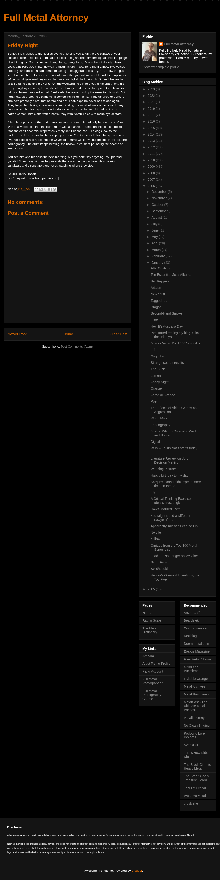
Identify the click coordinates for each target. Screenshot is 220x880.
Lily (153, 492)
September (159, 211)
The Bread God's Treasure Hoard (196, 778)
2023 (152, 89)
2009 (152, 166)
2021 (152, 102)
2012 (152, 147)
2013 (152, 141)
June (155, 230)
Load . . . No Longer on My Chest (175, 556)
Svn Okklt (191, 745)
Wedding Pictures (163, 469)
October (157, 205)
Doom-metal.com (196, 644)
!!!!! (153, 350)
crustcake (191, 803)
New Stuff (158, 294)
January (157, 262)
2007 (152, 179)
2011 (152, 154)
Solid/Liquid (159, 569)
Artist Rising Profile (156, 663)
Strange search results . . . (170, 363)
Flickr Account (152, 671)
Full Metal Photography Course (151, 695)
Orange (156, 388)
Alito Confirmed (162, 268)
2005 (152, 589)
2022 (152, 95)
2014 (152, 134)
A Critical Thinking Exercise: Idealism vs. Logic (171, 501)
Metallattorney (194, 718)
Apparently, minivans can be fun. (174, 526)
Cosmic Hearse (195, 628)
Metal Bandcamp (196, 694)
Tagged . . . (159, 301)
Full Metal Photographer (152, 681)
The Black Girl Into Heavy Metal (197, 766)
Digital (155, 442)
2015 (152, 128)
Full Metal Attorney (46, 17)
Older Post (118, 334)
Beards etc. (192, 620)
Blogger (137, 870)
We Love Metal (195, 796)
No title (156, 532)
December (159, 192)
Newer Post (17, 334)
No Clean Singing (197, 725)
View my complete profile (160, 67)
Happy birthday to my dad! (170, 475)
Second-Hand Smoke (166, 313)
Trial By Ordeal (195, 788)
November (159, 198)
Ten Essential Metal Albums (171, 275)
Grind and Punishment (192, 669)
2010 (152, 160)
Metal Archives (194, 686)
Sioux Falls (159, 562)
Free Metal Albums (197, 659)
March (156, 250)
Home (68, 334)
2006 (152, 186)
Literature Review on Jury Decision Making (169, 460)
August (157, 217)
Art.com (156, 288)
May (154, 237)
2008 (152, 173)
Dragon (156, 307)
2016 (152, 121)
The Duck (158, 369)
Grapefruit (158, 356)
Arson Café (192, 613)
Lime (154, 320)
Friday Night (159, 382)
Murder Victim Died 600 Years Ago (176, 343)
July (154, 224)
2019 (152, 108)
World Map (159, 418)
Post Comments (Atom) (77, 346)
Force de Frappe (163, 395)
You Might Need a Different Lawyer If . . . (170, 518)
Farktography (160, 425)
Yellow (155, 539)
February (158, 256)
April (155, 243)
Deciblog (190, 636)
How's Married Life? (165, 509)
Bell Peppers (160, 281)
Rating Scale (151, 620)
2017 (152, 115)
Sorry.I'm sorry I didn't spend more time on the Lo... (176, 484)
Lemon (156, 376)
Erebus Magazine (197, 651)
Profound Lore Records (194, 735)
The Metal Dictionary (149, 630)
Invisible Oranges (196, 679)
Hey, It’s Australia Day (167, 326)
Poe (154, 401)
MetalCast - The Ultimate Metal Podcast (195, 706)
